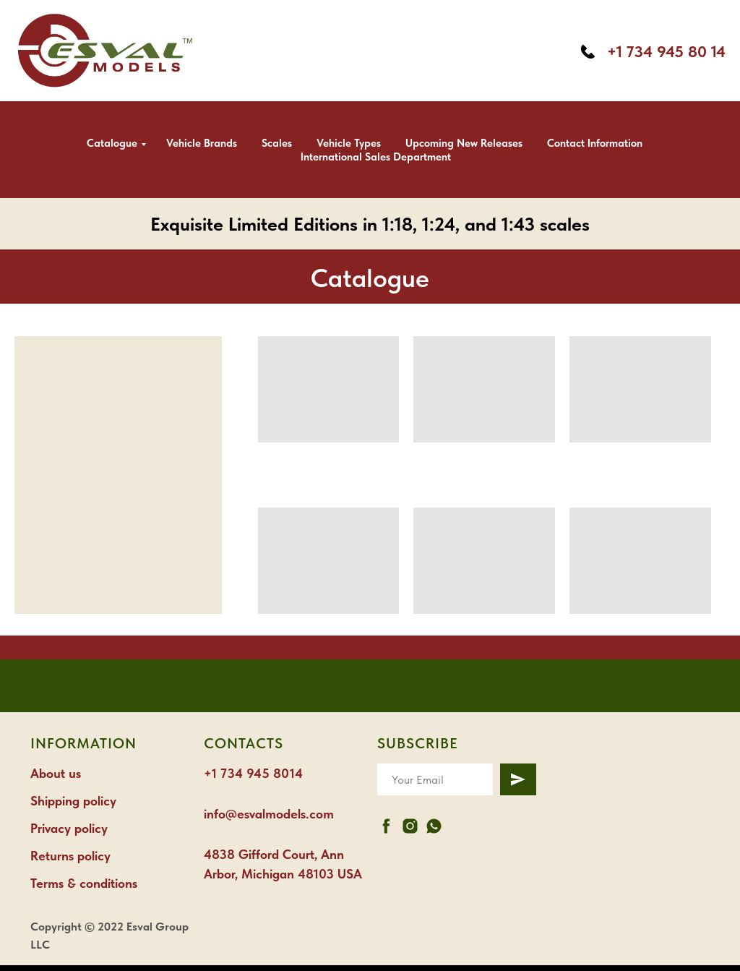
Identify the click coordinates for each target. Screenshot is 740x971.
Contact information (594, 143)
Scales (277, 143)
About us (55, 773)
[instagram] (410, 826)
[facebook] (386, 826)
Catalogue (112, 143)
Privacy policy (69, 828)
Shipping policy (73, 800)
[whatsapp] (434, 826)
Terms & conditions (83, 883)
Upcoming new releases (463, 143)
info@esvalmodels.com (269, 813)
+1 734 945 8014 (253, 773)
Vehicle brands (201, 143)
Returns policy (70, 855)
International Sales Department (376, 156)
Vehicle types (349, 143)
